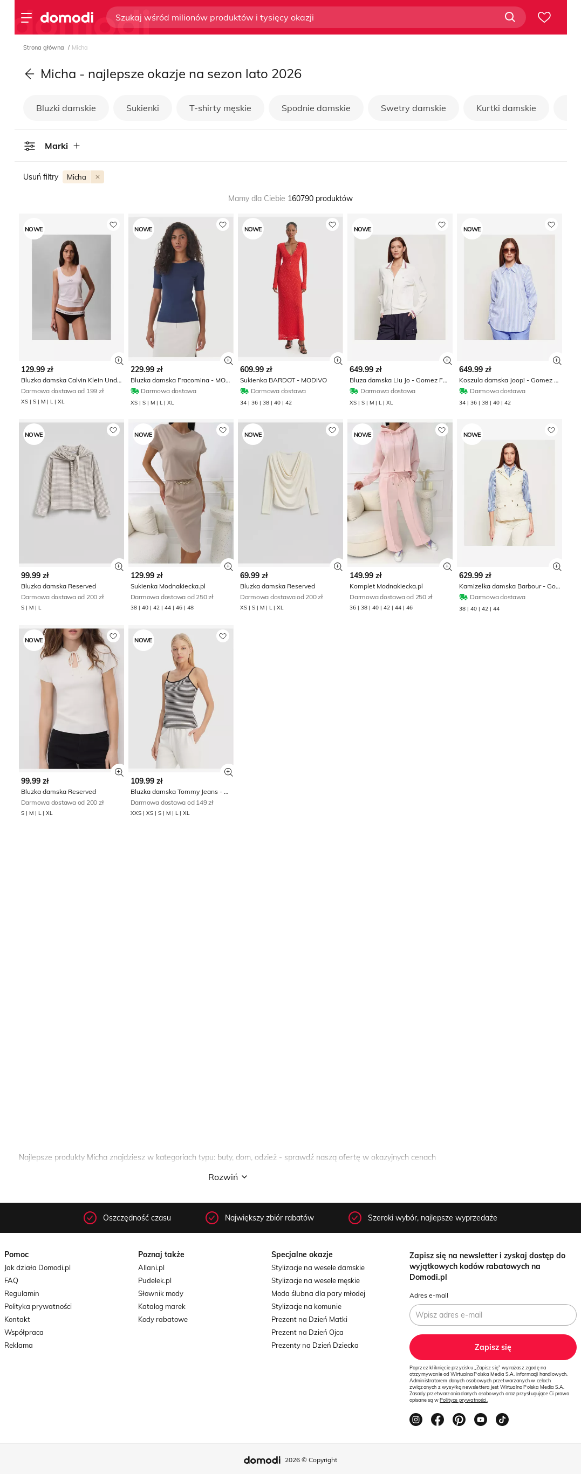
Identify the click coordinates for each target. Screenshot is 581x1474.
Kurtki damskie (506, 107)
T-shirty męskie (220, 107)
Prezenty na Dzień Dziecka (315, 1345)
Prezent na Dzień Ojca (307, 1332)
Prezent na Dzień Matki (309, 1319)
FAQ (11, 1280)
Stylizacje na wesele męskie (315, 1280)
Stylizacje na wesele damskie (318, 1267)
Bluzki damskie (66, 107)
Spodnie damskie (316, 107)
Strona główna (44, 47)
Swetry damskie (413, 107)
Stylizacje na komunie (306, 1306)
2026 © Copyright (311, 1460)
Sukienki (142, 107)
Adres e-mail (428, 1295)
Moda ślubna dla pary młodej (318, 1293)
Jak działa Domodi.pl (37, 1267)
